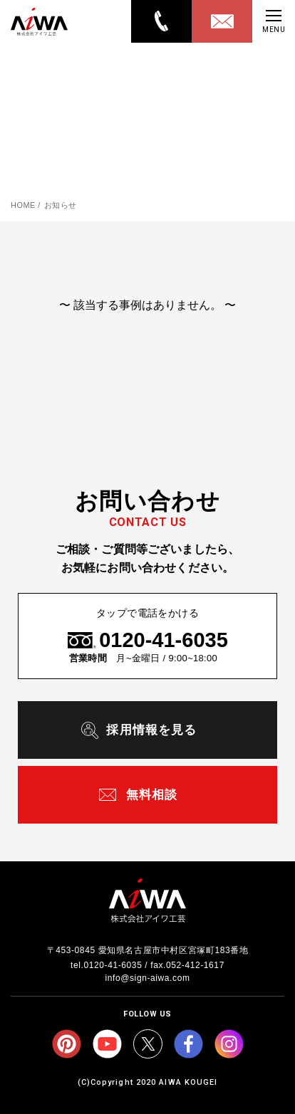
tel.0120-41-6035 (106, 965)
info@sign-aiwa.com (147, 978)
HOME (23, 205)
